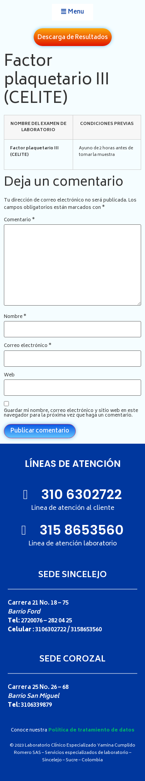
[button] (72, 12)
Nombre (15, 317)
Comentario (19, 220)
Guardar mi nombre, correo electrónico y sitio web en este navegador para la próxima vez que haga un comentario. (71, 413)
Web (9, 375)
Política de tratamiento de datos (91, 730)
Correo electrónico (27, 346)
